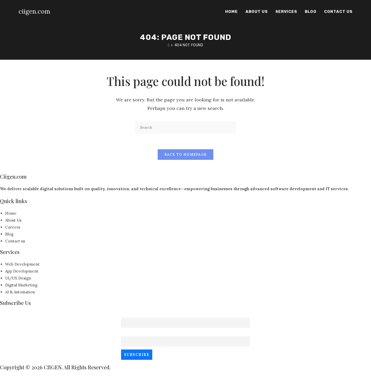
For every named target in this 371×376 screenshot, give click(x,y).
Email (127, 333)
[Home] (168, 45)
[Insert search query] (185, 127)
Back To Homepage (185, 154)
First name (132, 314)
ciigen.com (34, 11)
